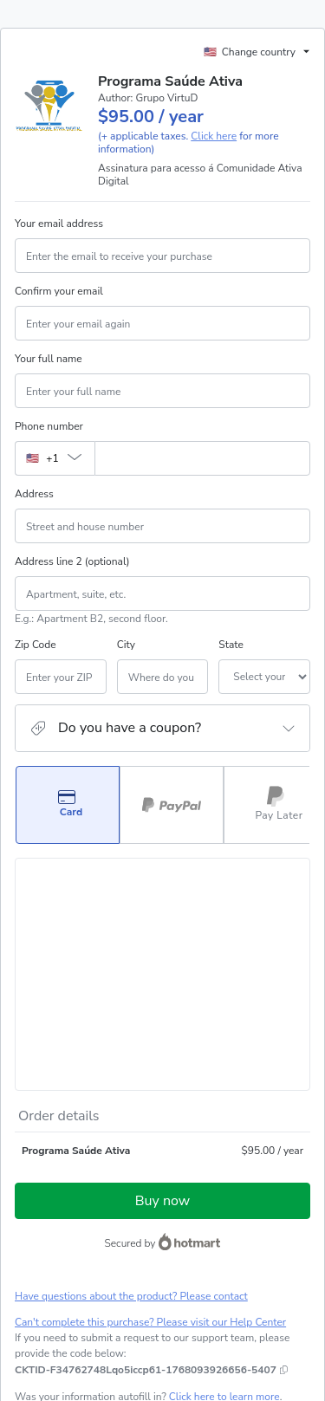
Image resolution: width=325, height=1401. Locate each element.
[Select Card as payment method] (67, 805)
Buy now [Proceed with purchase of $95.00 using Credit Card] (162, 997)
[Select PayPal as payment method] (171, 805)
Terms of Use (148, 1269)
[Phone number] (202, 458)
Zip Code (35, 645)
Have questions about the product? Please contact (131, 1092)
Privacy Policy (217, 1269)
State (180, 645)
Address (34, 494)
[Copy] (145, 1166)
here (178, 1330)
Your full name (48, 359)
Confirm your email (59, 291)
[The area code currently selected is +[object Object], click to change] (54, 458)
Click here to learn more (224, 1193)
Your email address (59, 223)
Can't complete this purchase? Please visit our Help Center (150, 1118)
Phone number (49, 426)
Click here (214, 136)
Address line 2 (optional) (72, 561)
